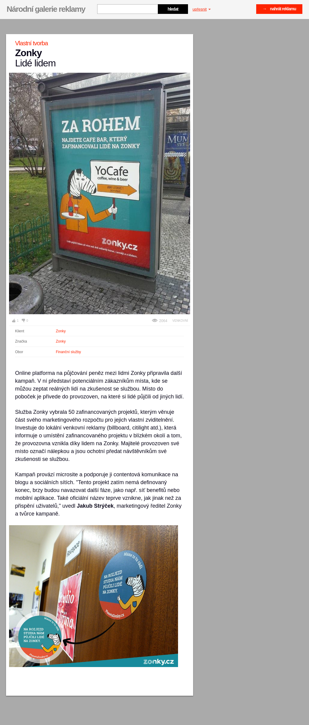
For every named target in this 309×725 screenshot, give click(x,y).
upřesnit (202, 9)
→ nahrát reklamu (279, 8)
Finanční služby (68, 352)
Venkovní (180, 320)
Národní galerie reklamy (46, 9)
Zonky (61, 331)
